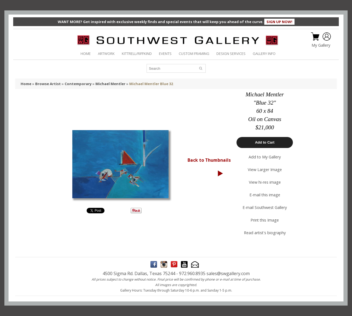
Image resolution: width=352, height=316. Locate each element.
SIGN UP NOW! (279, 21)
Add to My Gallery (265, 157)
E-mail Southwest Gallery (265, 207)
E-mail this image (264, 194)
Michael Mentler (110, 83)
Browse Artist (48, 83)
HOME (86, 53)
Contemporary (78, 83)
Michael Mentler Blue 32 (151, 83)
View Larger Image (265, 169)
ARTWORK (106, 53)
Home (26, 83)
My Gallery (321, 45)
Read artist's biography (265, 232)
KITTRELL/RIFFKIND (137, 53)
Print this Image (265, 220)
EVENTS (165, 53)
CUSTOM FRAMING (194, 53)
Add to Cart (264, 142)
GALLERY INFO (264, 53)
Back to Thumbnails (209, 160)
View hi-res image (265, 182)
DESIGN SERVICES (231, 53)
